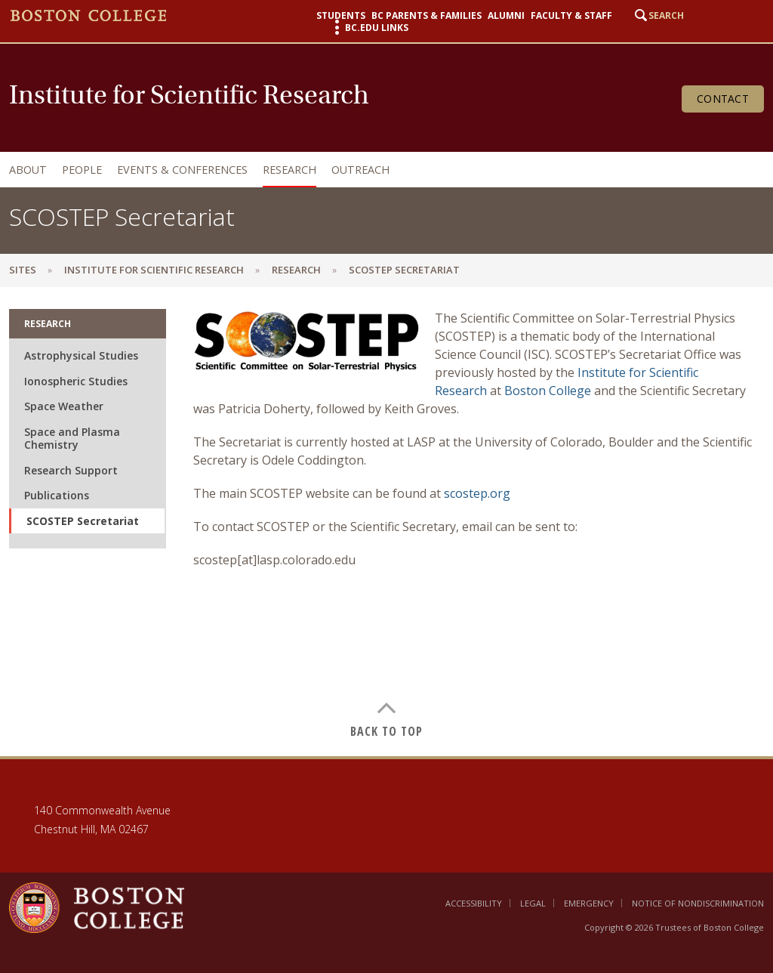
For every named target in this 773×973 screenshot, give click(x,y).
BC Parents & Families (426, 16)
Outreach (360, 169)
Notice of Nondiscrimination (698, 903)
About (28, 169)
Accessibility (473, 903)
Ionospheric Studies (76, 381)
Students (340, 16)
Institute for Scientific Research (154, 269)
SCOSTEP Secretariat (82, 521)
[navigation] (382, 169)
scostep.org (477, 493)
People (82, 169)
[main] (386, 521)
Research (289, 169)
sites (22, 269)
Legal (533, 903)
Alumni (506, 16)
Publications (56, 495)
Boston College (547, 390)
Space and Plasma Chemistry (72, 439)
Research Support (71, 470)
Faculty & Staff (571, 16)
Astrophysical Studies (81, 355)
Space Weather (63, 406)
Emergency (589, 903)
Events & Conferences (182, 169)
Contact (723, 98)
